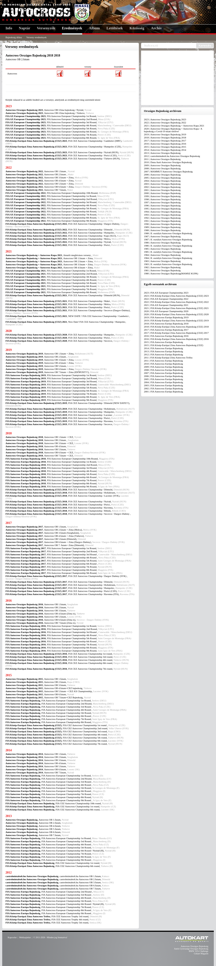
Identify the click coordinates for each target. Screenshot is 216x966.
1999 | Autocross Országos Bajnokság (162, 196)
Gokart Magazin (201, 953)
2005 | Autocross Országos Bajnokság (162, 177)
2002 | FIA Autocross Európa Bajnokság (163, 388)
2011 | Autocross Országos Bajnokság (162, 159)
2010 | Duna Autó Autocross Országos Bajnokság (168, 162)
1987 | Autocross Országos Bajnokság (162, 236)
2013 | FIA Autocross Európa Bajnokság (163, 351)
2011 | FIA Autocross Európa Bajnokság (163, 360)
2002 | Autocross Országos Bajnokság (162, 187)
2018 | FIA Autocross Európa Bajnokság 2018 (166, 323)
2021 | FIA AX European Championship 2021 (166, 305)
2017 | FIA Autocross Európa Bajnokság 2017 (166, 329)
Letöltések (114, 28)
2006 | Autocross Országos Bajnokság (162, 174)
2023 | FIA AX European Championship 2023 (166, 292)
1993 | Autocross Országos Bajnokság (162, 214)
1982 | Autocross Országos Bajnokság (162, 267)
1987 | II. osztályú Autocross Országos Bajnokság (168, 239)
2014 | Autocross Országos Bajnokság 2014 (165, 150)
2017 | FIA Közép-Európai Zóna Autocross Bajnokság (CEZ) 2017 (176, 332)
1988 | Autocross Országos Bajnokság (162, 230)
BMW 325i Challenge (198, 951)
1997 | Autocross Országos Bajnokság (162, 202)
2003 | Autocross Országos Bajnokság (162, 184)
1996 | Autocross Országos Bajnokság (162, 205)
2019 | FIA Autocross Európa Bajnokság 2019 (166, 317)
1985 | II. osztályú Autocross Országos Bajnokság (168, 251)
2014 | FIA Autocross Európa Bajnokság (163, 348)
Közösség (137, 28)
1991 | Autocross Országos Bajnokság (162, 221)
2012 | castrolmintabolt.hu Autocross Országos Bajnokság (172, 156)
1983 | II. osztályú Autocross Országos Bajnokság (168, 264)
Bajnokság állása (14, 37)
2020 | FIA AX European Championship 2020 (166, 311)
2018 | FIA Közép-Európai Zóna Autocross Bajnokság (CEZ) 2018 (176, 326)
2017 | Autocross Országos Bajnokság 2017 (165, 140)
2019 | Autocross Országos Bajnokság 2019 (165, 134)
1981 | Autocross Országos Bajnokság (162, 270)
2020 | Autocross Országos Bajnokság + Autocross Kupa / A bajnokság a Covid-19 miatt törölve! (173, 130)
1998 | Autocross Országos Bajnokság (162, 199)
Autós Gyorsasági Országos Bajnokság (191, 948)
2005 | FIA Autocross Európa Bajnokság (163, 379)
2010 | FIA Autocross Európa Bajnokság (163, 363)
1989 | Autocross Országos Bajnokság (162, 227)
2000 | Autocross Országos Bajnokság (162, 193)
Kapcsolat (12, 937)
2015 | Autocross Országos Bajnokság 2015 (165, 146)
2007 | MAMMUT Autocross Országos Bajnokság (168, 171)
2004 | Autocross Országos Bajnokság (162, 180)
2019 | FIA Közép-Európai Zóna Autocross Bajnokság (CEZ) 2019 (176, 320)
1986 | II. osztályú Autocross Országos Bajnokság (168, 245)
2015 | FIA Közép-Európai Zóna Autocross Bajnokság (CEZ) (173, 345)
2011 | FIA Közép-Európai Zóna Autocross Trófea (168, 357)
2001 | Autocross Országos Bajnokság (162, 190)
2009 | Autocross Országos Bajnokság (162, 165)
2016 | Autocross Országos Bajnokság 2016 (165, 143)
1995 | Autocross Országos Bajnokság (162, 208)
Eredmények (72, 28)
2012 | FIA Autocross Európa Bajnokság (163, 354)
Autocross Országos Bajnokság (194, 946)
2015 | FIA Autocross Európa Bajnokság (163, 342)
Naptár (24, 28)
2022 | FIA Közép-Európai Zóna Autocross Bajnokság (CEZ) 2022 (176, 302)
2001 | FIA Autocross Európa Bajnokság (163, 391)
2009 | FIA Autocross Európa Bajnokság (163, 366)
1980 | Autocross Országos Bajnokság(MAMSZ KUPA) (171, 273)
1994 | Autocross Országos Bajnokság (162, 211)
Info (9, 28)
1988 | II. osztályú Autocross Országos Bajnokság (168, 233)
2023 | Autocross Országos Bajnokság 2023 (165, 119)
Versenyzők (46, 28)
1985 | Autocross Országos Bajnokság (162, 248)
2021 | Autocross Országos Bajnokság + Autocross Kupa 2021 (174, 125)
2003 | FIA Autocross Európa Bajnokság (163, 385)
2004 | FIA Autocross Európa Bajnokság (163, 382)
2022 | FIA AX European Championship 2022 (166, 299)
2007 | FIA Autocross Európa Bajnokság (163, 373)
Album (94, 28)
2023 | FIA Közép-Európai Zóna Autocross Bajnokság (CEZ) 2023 (176, 295)
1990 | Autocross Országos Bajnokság (162, 224)
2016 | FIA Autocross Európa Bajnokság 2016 (166, 336)
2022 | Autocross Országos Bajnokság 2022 (165, 122)
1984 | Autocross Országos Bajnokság (162, 255)
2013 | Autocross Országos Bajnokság (162, 153)
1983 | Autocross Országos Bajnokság (162, 261)
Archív (156, 28)
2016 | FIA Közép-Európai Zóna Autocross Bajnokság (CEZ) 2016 (176, 339)
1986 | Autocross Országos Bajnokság (162, 242)
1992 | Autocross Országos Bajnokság (162, 218)
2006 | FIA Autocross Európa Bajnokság (163, 376)
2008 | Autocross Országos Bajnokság (162, 168)
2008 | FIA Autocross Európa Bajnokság (163, 370)
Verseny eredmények (36, 37)
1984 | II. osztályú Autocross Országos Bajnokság (168, 258)
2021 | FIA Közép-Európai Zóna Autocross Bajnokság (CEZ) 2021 (176, 308)
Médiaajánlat (25, 937)
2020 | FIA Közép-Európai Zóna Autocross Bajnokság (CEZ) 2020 (176, 314)
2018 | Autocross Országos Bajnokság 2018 (165, 137)
